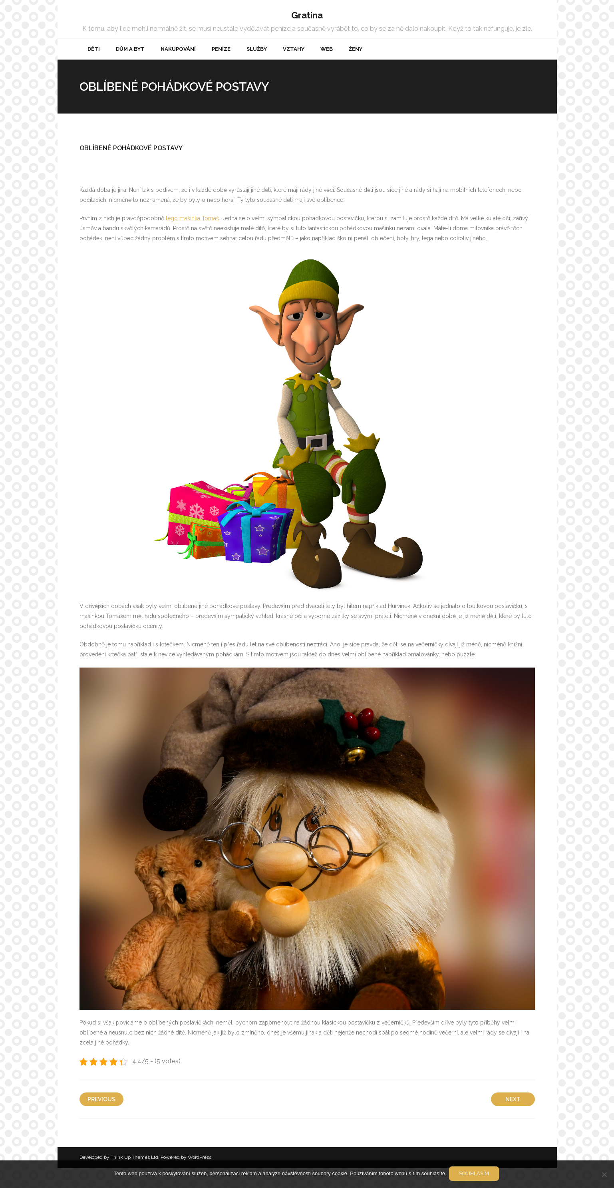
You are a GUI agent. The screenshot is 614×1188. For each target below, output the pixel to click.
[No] (604, 1175)
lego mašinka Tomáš (192, 238)
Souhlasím (476, 1175)
